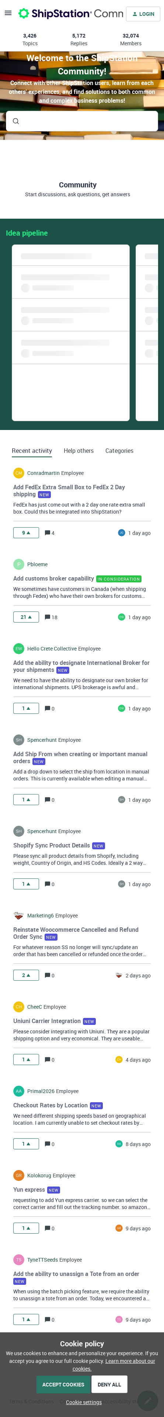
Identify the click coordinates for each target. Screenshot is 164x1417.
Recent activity (32, 451)
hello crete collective (52, 648)
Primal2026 (41, 1091)
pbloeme (37, 564)
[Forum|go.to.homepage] (66, 14)
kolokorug (39, 1175)
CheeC (34, 1006)
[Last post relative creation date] (139, 533)
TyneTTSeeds (42, 1259)
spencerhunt (42, 740)
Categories (119, 451)
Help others (79, 451)
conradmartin (43, 473)
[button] (82, 1402)
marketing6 (40, 915)
